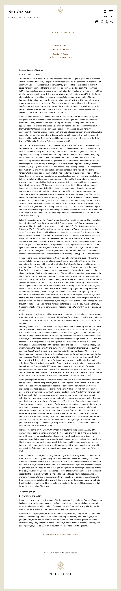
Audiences (30, 17)
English (103, 17)
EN (51, 32)
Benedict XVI (15, 17)
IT (70, 32)
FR (61, 32)
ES (56, 32)
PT (74, 32)
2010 (38, 17)
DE (47, 32)
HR (65, 32)
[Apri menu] (110, 12)
